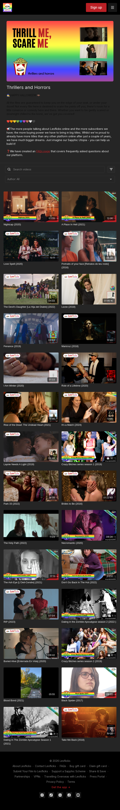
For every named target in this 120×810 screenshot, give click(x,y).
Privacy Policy (55, 781)
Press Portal (97, 776)
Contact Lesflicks (45, 766)
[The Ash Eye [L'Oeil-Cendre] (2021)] (31, 582)
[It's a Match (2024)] (89, 425)
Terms (71, 781)
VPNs (37, 776)
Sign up (96, 7)
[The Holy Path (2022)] (31, 543)
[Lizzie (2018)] (89, 307)
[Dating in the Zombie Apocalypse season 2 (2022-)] (89, 622)
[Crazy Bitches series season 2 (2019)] (89, 661)
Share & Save (97, 771)
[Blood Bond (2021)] (31, 700)
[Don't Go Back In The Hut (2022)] (89, 582)
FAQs (63, 766)
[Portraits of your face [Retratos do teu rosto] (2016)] (89, 265)
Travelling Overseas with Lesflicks (65, 776)
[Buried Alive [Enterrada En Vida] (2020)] (31, 661)
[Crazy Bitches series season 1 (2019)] (89, 464)
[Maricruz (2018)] (89, 346)
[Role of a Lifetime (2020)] (89, 386)
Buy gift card (77, 766)
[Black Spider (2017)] (89, 700)
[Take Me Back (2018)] (89, 740)
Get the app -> (60, 787)
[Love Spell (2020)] (31, 264)
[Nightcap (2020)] (31, 224)
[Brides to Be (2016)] (89, 504)
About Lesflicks (22, 766)
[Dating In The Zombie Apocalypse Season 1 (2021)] (31, 741)
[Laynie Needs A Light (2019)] (31, 464)
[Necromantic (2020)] (89, 543)
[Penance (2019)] (31, 346)
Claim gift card (98, 766)
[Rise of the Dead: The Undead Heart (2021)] (31, 425)
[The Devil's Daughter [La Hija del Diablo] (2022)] (31, 307)
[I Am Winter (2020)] (31, 386)
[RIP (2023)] (31, 622)
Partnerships (22, 776)
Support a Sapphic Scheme (69, 771)
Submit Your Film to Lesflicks (30, 771)
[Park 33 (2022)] (31, 504)
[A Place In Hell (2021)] (89, 224)
